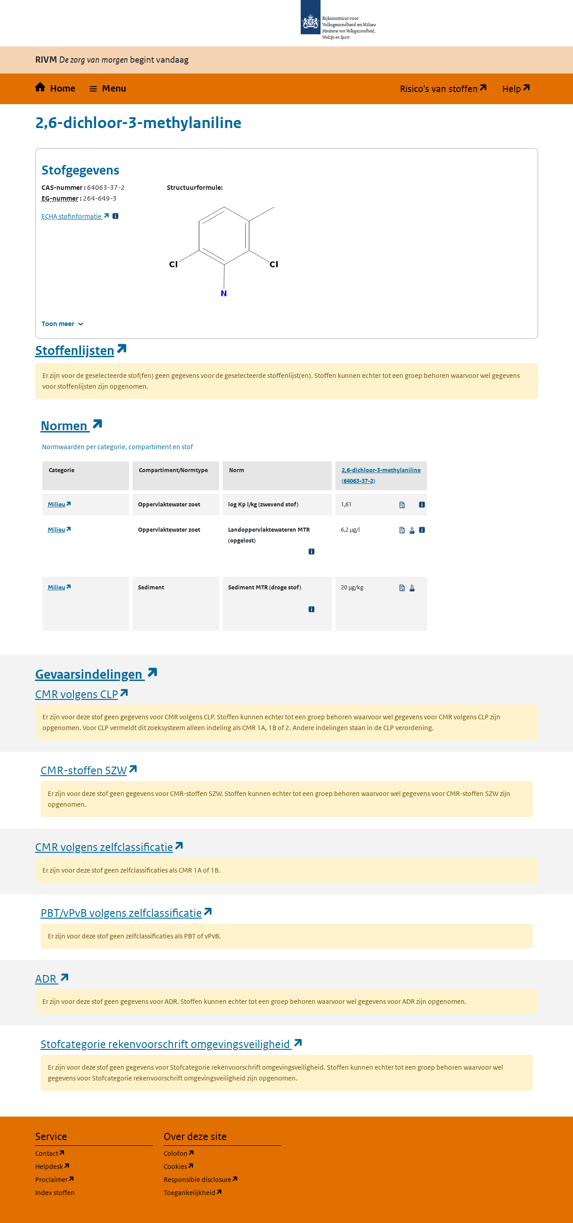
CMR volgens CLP (82, 693)
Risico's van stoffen (447, 88)
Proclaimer (94, 1179)
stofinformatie (75, 216)
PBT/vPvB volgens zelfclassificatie (127, 912)
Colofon (222, 1153)
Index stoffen (55, 1192)
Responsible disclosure (222, 1179)
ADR (52, 978)
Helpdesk (94, 1166)
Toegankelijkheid (222, 1192)
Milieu (60, 504)
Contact (93, 1153)
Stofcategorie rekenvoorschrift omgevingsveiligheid (172, 1043)
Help (520, 88)
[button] (108, 89)
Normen (72, 426)
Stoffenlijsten (81, 351)
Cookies (222, 1166)
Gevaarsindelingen (97, 674)
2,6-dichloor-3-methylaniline (381, 470)
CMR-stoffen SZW (90, 770)
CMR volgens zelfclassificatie (110, 846)
